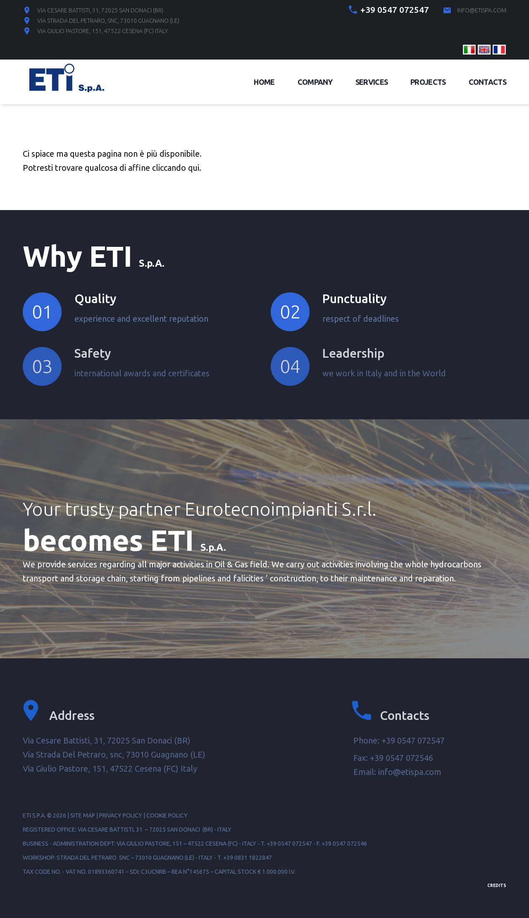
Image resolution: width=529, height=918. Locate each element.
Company (315, 82)
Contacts (487, 82)
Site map (82, 815)
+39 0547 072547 (394, 9)
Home (264, 82)
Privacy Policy (120, 815)
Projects (428, 82)
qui (193, 167)
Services (371, 82)
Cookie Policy (167, 815)
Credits (496, 885)
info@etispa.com (481, 10)
